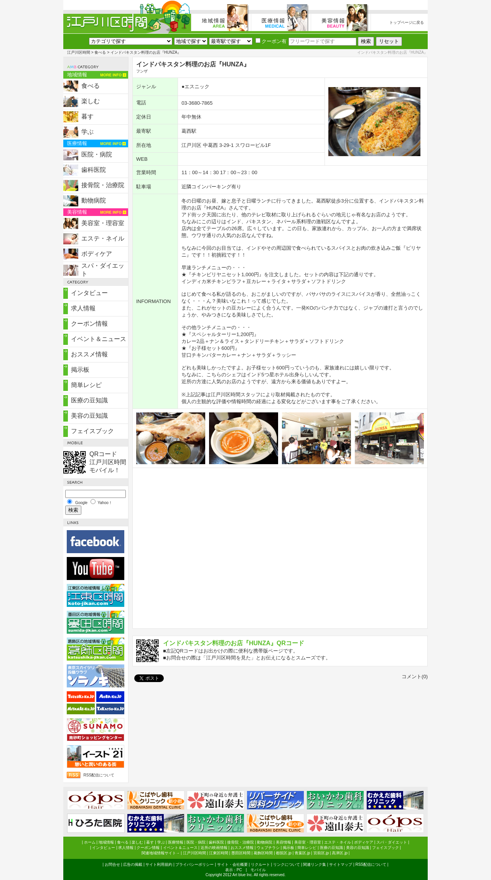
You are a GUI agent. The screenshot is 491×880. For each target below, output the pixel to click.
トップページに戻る (406, 22)
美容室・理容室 (102, 223)
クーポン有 (271, 41)
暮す (87, 116)
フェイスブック (92, 431)
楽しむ (90, 101)
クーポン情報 (89, 323)
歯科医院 (93, 169)
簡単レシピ (86, 385)
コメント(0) (415, 676)
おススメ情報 (89, 354)
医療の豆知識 (89, 400)
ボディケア (96, 253)
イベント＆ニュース (98, 339)
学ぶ (87, 132)
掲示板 (80, 369)
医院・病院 (96, 154)
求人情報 (83, 308)
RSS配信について (98, 775)
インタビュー (89, 293)
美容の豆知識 (89, 415)
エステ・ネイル (102, 238)
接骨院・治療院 (102, 185)
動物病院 (93, 200)
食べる (100, 52)
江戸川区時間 (78, 52)
